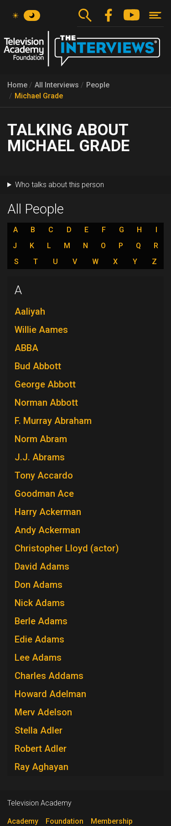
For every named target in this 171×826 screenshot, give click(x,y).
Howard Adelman (50, 693)
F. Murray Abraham (53, 420)
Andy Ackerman (47, 530)
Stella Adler (38, 730)
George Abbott (45, 384)
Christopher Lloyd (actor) (67, 548)
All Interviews (57, 85)
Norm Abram (41, 438)
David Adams (42, 566)
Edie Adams (39, 639)
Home (17, 85)
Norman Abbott (46, 402)
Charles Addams (49, 675)
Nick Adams (40, 602)
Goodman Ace (44, 493)
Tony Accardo (44, 475)
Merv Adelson (43, 712)
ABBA (26, 347)
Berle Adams (41, 621)
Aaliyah (30, 311)
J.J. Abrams (40, 457)
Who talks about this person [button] (59, 184)
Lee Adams (38, 657)
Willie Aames (41, 329)
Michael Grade (39, 96)
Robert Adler (41, 748)
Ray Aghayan (41, 766)
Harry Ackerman (48, 511)
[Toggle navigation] (155, 15)
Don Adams (38, 584)
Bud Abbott (38, 366)
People (97, 85)
